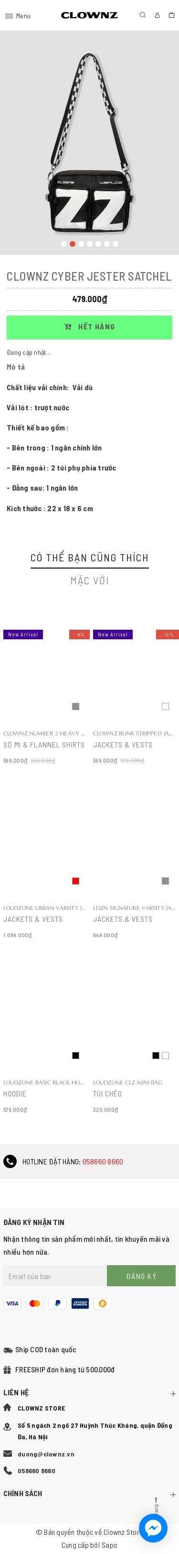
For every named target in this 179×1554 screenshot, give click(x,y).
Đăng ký (141, 1275)
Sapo (109, 1544)
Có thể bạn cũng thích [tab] (90, 557)
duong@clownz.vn (46, 1454)
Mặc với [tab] (89, 580)
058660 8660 (103, 1161)
